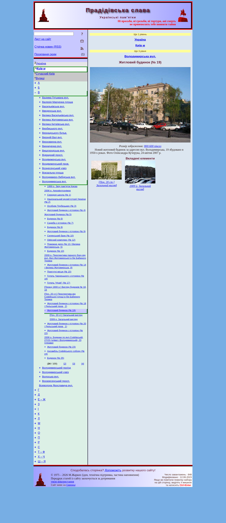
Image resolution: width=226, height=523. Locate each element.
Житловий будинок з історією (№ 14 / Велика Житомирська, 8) (65, 284)
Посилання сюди (45, 54)
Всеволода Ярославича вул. (56, 411)
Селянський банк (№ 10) (60, 252)
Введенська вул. (52, 114)
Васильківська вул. (53, 109)
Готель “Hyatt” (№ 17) (58, 302)
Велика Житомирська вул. (57, 124)
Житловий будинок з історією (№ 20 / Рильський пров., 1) (65, 346)
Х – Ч (41, 490)
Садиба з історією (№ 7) (60, 238)
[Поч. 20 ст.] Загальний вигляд (66, 336)
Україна (41, 63)
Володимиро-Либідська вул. (59, 188)
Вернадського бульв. (54, 139)
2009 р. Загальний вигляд (64, 340)
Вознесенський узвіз (54, 178)
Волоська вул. (50, 401)
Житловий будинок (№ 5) (58, 229)
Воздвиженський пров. (55, 174)
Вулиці (40, 78)
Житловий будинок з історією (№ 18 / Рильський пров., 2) (65, 325)
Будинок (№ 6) (55, 233)
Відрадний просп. (52, 164)
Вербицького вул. (52, 134)
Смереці (71, 519)
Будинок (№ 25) (55, 381)
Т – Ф (41, 485)
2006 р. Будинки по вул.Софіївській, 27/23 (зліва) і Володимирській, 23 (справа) (63, 362)
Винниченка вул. (52, 154)
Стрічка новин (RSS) (47, 46)
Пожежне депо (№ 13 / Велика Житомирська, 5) (62, 262)
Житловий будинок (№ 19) (61, 331)
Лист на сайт (42, 39)
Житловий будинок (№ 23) (61, 369)
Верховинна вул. (52, 149)
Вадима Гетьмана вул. (55, 99)
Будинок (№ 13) (55, 268)
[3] (73, 387)
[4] (82, 387)
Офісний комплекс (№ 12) (61, 256)
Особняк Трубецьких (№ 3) (61, 220)
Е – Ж (41, 427)
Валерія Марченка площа (57, 104)
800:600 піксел (152, 146)
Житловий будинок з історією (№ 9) (66, 247)
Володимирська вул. (54, 193)
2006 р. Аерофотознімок (57, 203)
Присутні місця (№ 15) (59, 290)
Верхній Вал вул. (52, 144)
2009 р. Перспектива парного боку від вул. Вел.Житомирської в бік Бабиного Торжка (65, 276)
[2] (65, 387)
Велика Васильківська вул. (58, 119)
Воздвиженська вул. (54, 169)
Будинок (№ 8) (55, 243)
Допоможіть (113, 505)
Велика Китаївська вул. (56, 129)
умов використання (62, 516)
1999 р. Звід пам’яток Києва (62, 199)
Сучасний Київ (45, 73)
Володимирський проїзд (56, 391)
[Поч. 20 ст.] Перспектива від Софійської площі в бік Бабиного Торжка (62, 317)
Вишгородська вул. (53, 159)
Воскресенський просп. (56, 406)
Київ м (41, 68)
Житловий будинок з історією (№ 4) (66, 224)
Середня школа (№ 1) (59, 208)
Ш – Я (42, 496)
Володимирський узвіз (55, 396)
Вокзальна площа (53, 183)
